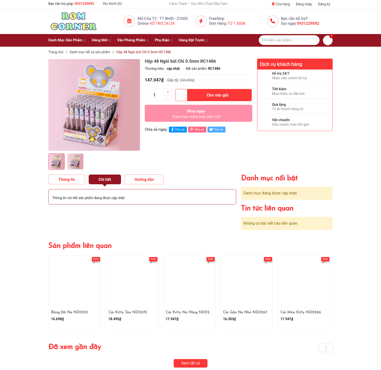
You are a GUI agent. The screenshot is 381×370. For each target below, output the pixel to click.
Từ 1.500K (236, 23)
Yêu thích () (112, 4)
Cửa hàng (281, 4)
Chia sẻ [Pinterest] (196, 129)
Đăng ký (324, 4)
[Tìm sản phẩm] (289, 40)
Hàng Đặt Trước (192, 40)
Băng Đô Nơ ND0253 (69, 312)
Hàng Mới (100, 40)
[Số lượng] (154, 95)
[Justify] (313, 40)
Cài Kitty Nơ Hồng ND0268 (190, 312)
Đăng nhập (304, 4)
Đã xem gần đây (74, 347)
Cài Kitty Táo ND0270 (127, 312)
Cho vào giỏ (201, 95)
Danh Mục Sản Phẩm (65, 40)
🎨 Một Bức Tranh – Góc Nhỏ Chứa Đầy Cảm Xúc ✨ (201, 4)
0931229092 (84, 4)
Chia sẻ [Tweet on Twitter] (216, 129)
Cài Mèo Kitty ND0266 (300, 312)
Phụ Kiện (162, 40)
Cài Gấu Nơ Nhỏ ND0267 (245, 312)
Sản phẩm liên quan (80, 246)
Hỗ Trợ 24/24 (161, 23)
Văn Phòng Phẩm (131, 40)
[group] (94, 105)
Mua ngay (196, 115)
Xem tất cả (190, 363)
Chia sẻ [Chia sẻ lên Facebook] (177, 129)
